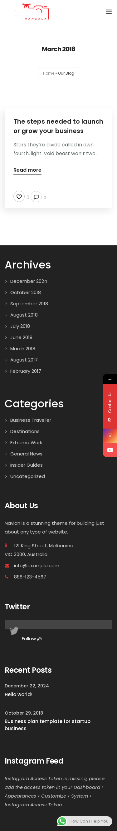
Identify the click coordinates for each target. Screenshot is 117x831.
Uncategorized (27, 476)
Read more (27, 171)
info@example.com (36, 565)
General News (26, 453)
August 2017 (24, 359)
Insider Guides (26, 465)
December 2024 (28, 281)
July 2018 (20, 326)
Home (48, 73)
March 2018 (22, 348)
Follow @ (32, 638)
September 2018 (29, 303)
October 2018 (25, 292)
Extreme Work (26, 442)
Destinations (25, 431)
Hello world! (18, 694)
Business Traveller (30, 420)
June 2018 (21, 337)
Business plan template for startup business (47, 725)
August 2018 (24, 315)
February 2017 (25, 371)
